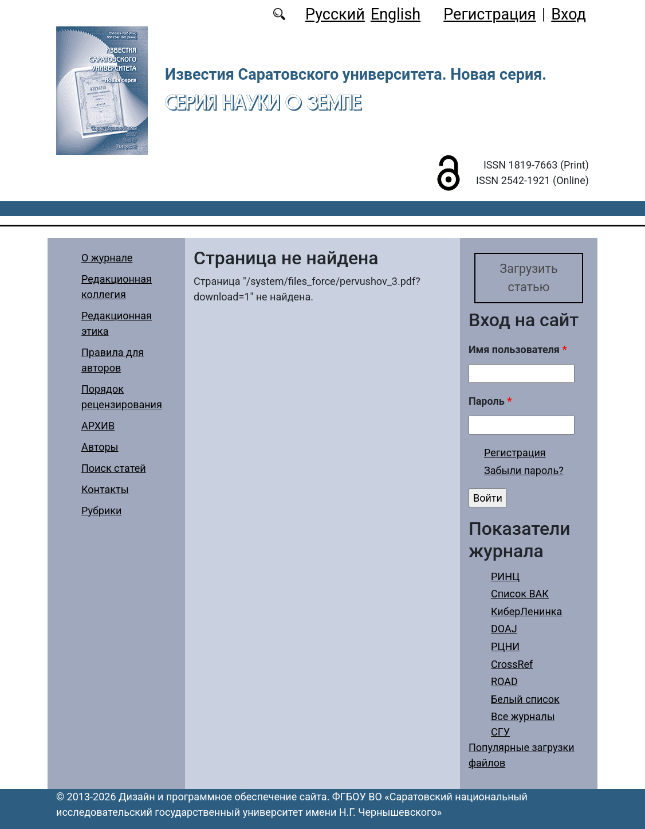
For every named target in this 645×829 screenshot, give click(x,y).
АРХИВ (98, 426)
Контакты (105, 489)
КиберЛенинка (526, 611)
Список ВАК (520, 594)
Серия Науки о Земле (263, 102)
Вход (568, 14)
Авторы (100, 447)
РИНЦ (505, 576)
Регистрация (489, 14)
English (395, 14)
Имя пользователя (518, 349)
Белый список (525, 699)
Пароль (490, 401)
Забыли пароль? (524, 470)
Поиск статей (113, 468)
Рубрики (101, 511)
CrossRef (512, 664)
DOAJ (504, 629)
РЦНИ (505, 646)
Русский (335, 14)
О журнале (106, 258)
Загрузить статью (528, 277)
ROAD (504, 681)
